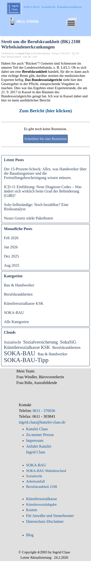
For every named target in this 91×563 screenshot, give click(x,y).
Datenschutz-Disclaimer (45, 521)
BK (29, 57)
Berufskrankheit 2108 (41, 487)
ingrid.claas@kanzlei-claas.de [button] (42, 422)
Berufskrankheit (14, 57)
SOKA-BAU (14, 313)
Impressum (34, 440)
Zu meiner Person (40, 435)
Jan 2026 (11, 247)
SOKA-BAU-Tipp (26, 360)
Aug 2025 (11, 265)
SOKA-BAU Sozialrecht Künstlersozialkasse (53, 7)
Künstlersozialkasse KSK (23, 303)
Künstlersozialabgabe (42, 504)
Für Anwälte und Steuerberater (50, 516)
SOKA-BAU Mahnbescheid (46, 471)
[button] (26, 19)
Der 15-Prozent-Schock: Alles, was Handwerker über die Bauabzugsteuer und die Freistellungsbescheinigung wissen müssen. (45, 173)
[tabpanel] (46, 379)
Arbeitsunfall (35, 481)
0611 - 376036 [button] (43, 411)
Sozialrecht (12, 342)
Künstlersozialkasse (41, 499)
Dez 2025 (11, 256)
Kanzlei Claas (37, 429)
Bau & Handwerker (19, 285)
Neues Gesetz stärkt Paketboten (28, 218)
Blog (30, 535)
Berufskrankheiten (18, 294)
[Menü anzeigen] (71, 23)
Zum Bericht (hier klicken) (45, 110)
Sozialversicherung (40, 341)
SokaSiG (68, 341)
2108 (24, 57)
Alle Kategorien (16, 322)
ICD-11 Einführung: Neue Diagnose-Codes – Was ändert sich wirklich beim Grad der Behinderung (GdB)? (43, 191)
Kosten (31, 510)
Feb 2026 (11, 238)
